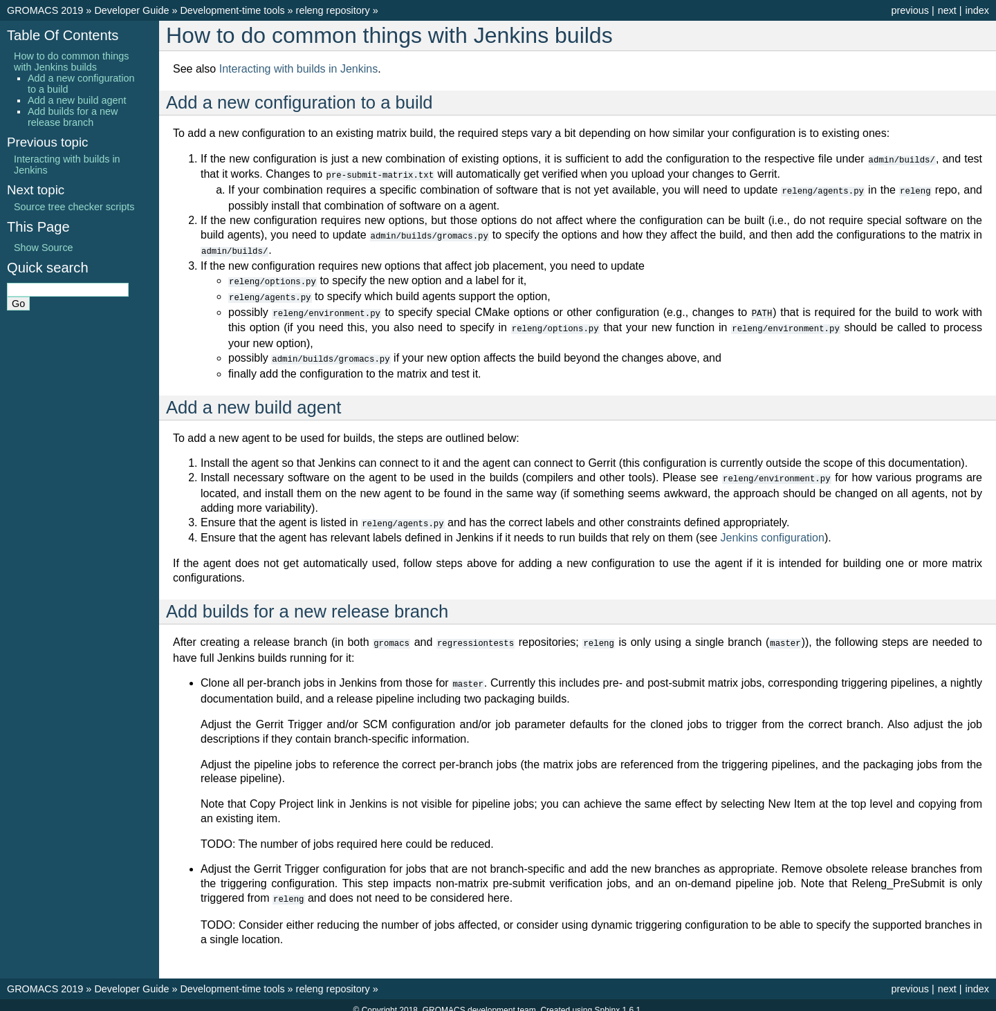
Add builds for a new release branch (73, 117)
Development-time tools (232, 10)
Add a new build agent (77, 100)
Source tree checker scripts (74, 206)
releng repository (333, 10)
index (977, 10)
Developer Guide (131, 10)
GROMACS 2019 (45, 10)
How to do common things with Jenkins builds (71, 61)
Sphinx (607, 1000)
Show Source (43, 247)
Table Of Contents (62, 35)
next (947, 10)
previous (909, 10)
